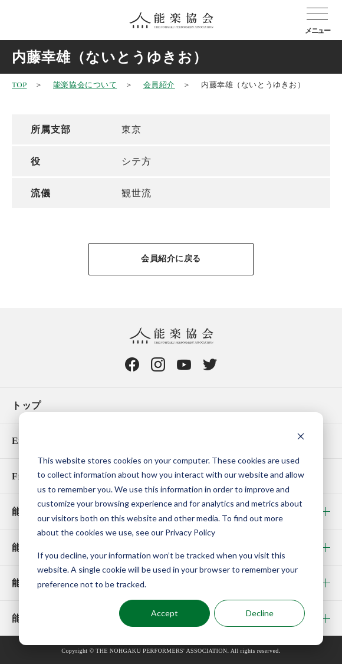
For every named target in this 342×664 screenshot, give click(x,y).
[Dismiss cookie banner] (301, 437)
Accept (164, 613)
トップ (26, 405)
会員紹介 (159, 84)
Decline (260, 613)
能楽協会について (85, 84)
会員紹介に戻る (171, 258)
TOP (19, 84)
